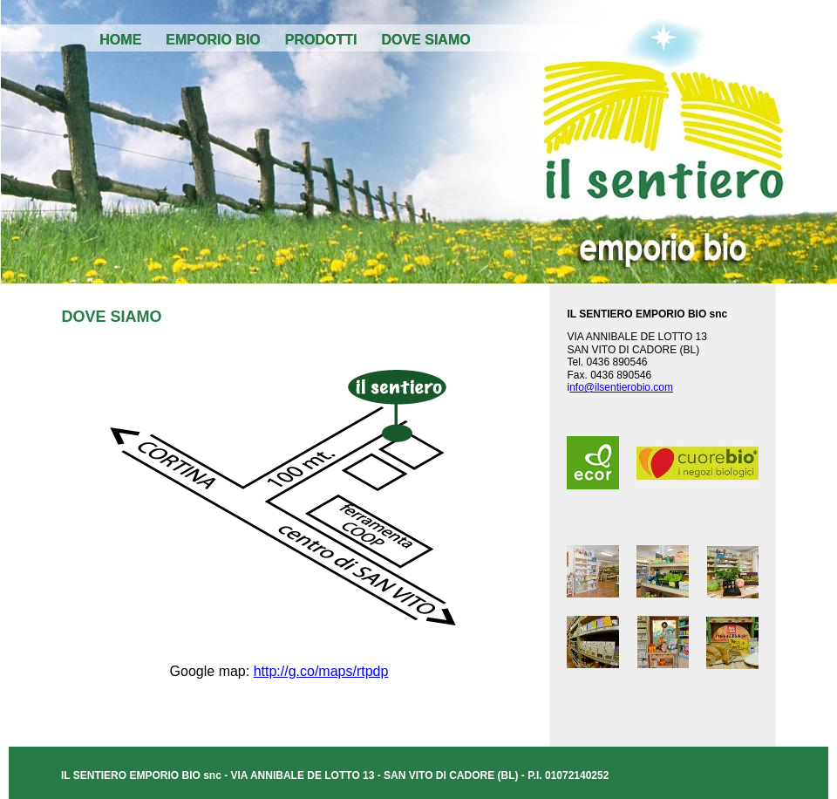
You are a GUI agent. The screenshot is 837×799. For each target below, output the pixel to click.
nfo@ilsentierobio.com (621, 387)
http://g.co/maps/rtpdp (321, 671)
